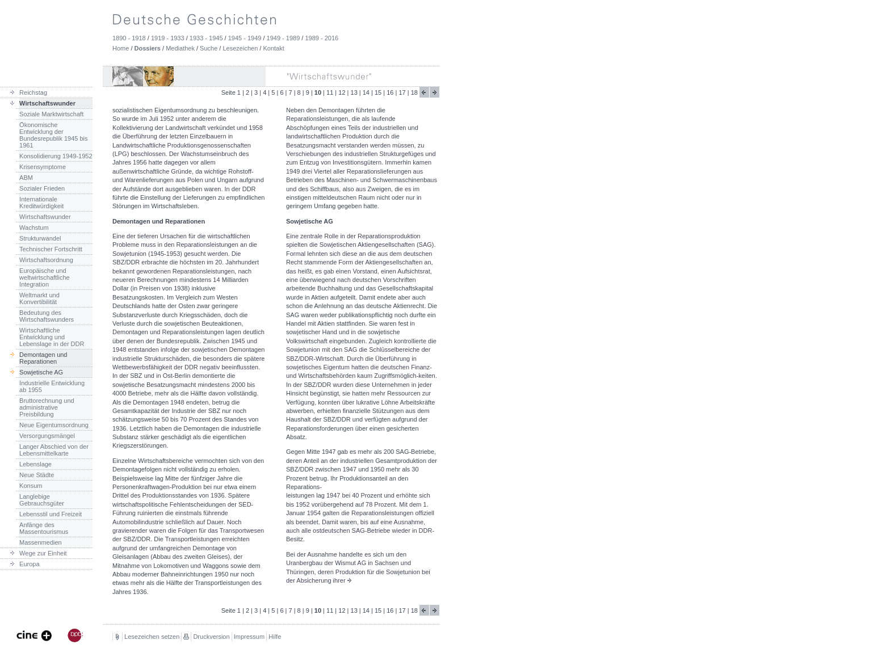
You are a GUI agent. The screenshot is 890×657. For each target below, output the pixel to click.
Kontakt (273, 48)
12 (341, 92)
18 (414, 92)
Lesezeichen (240, 48)
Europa (29, 564)
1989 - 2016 (321, 38)
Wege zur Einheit (43, 553)
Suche (208, 48)
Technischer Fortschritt (50, 249)
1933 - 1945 (206, 38)
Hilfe (274, 636)
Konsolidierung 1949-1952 (55, 156)
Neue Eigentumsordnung (54, 425)
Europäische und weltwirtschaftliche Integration (44, 277)
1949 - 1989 (283, 38)
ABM (26, 177)
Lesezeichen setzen (151, 636)
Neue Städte (36, 474)
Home (120, 48)
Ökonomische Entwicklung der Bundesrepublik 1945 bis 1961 (53, 135)
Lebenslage (35, 464)
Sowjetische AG (41, 372)
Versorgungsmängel (47, 435)
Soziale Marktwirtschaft (51, 114)
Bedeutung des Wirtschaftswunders (46, 316)
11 (329, 92)
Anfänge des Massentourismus (43, 528)
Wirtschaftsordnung (46, 259)
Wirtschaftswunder (47, 103)
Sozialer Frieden (42, 188)
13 (354, 92)
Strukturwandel (40, 238)
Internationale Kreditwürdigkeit (41, 202)
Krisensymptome (42, 166)
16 (390, 92)
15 (378, 92)
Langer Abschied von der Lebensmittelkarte (54, 450)
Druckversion (211, 636)
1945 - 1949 (245, 38)
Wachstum (34, 227)
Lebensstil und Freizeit (50, 514)
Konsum (30, 485)
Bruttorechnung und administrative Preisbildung (46, 407)
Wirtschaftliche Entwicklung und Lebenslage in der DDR (51, 337)
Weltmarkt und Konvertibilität (39, 298)
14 (366, 92)
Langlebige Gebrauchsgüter (41, 500)
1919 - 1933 (167, 38)
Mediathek (180, 48)
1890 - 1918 (129, 38)
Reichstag (33, 92)
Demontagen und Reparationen (43, 358)
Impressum (249, 636)
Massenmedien (40, 542)
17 (401, 92)
